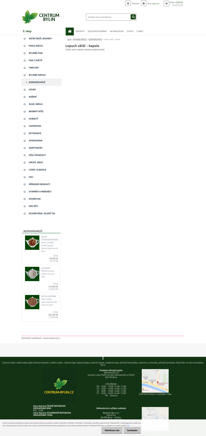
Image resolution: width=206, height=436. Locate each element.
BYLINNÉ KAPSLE (80, 39)
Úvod (69, 39)
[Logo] (41, 17)
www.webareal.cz (51, 338)
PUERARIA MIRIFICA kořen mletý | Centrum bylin (48, 272)
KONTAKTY (80, 31)
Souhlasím (132, 430)
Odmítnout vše (111, 430)
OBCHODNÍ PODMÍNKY (97, 31)
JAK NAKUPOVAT (117, 31)
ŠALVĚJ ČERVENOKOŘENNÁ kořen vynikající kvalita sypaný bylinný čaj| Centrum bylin (49, 244)
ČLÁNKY (140, 31)
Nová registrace (152, 3)
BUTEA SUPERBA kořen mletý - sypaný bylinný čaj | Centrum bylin (49, 300)
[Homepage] (71, 31)
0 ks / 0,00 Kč (176, 2)
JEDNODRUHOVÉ (95, 39)
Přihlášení (134, 3)
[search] (133, 17)
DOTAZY (130, 31)
